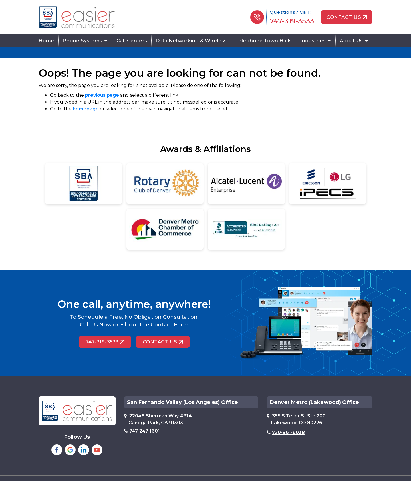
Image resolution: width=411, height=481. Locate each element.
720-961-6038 (286, 432)
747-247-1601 (142, 431)
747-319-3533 (292, 21)
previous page (102, 95)
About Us (351, 40)
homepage (86, 109)
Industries (312, 40)
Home (46, 40)
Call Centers (131, 40)
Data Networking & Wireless (191, 40)
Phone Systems (82, 40)
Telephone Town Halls (263, 40)
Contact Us (347, 17)
